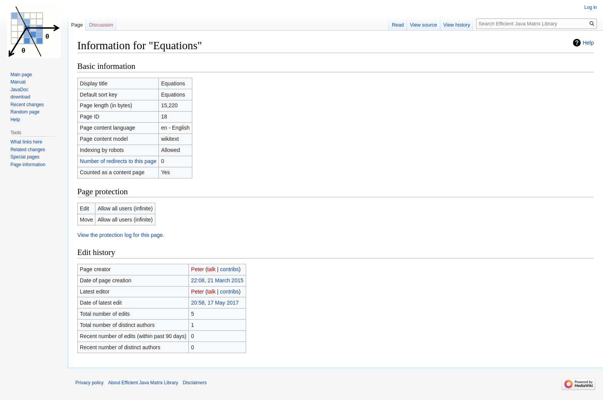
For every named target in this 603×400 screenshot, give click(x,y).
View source (423, 25)
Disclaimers (195, 382)
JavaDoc (19, 89)
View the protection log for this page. (120, 235)
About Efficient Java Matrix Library (143, 382)
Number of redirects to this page (118, 161)
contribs (229, 269)
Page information (27, 164)
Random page (24, 112)
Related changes (27, 149)
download (20, 97)
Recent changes (27, 104)
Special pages (24, 157)
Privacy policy (89, 382)
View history (456, 25)
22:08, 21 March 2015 (217, 280)
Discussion (101, 25)
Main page (21, 74)
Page (77, 25)
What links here (26, 142)
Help (588, 43)
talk (211, 269)
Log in (590, 7)
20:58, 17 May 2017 (215, 303)
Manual (17, 82)
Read (398, 25)
